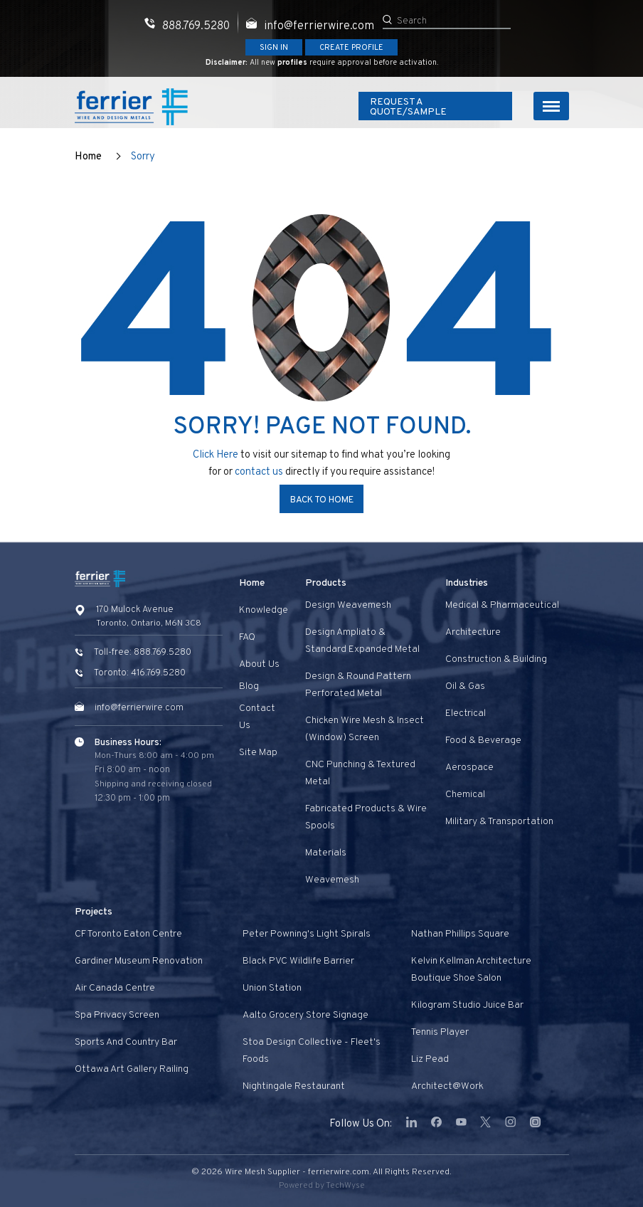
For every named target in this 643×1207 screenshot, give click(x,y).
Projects (93, 912)
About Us (259, 664)
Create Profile (351, 48)
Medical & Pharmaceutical (502, 605)
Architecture (473, 632)
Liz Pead (430, 1059)
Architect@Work (447, 1086)
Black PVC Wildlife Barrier (298, 961)
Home (88, 157)
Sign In (274, 48)
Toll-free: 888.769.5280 (142, 652)
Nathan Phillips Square (460, 934)
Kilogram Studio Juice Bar (467, 1005)
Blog (249, 686)
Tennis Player (440, 1032)
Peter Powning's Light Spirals (307, 934)
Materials (325, 853)
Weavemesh (332, 880)
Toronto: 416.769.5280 (140, 673)
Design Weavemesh (348, 605)
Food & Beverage (483, 740)
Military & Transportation (499, 822)
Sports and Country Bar (126, 1042)
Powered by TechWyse (322, 1185)
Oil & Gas (465, 686)
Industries (466, 583)
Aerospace (469, 767)
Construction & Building (496, 659)
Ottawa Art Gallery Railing (131, 1069)
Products (325, 583)
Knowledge (263, 610)
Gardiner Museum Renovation (139, 961)
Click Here (215, 455)
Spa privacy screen (117, 1015)
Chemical (465, 795)
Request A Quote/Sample (434, 107)
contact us (260, 472)
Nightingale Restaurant (294, 1086)
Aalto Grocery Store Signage (305, 1015)
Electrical (465, 713)
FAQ (247, 637)
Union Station (272, 988)
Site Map (258, 753)
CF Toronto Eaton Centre (128, 934)
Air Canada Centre (115, 988)
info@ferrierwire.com (139, 708)
